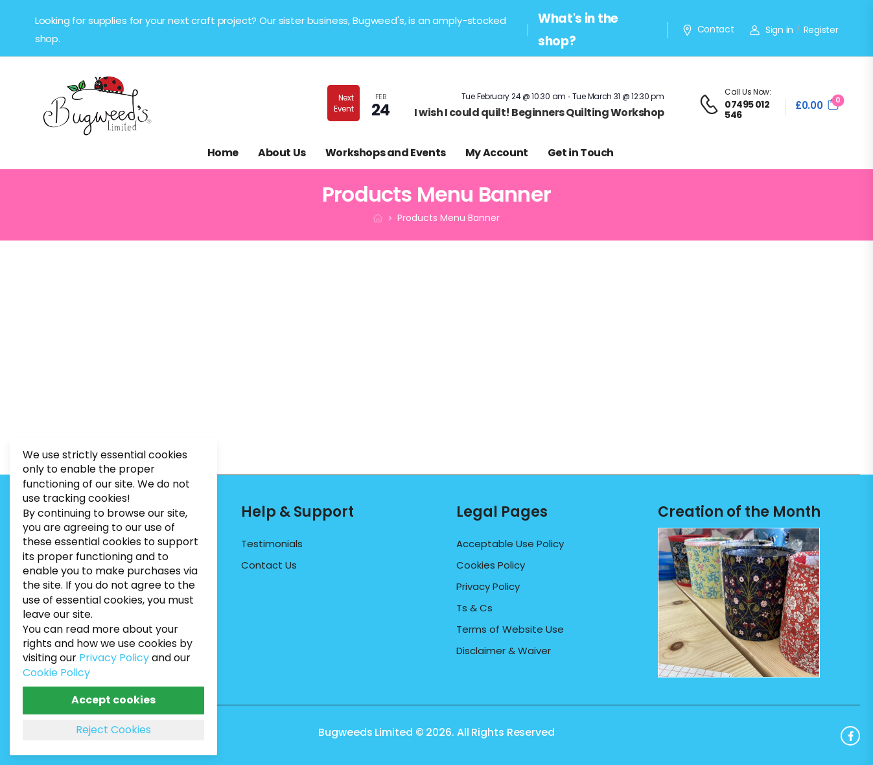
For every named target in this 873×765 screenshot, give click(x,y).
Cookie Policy (56, 672)
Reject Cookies (113, 729)
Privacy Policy (488, 587)
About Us (282, 152)
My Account (496, 152)
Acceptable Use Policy (510, 544)
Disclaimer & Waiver (503, 651)
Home (223, 152)
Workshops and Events (385, 152)
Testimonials (272, 544)
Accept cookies (113, 699)
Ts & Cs (474, 608)
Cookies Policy (490, 565)
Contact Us (269, 565)
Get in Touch (581, 152)
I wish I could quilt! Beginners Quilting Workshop (539, 112)
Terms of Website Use (510, 629)
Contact (708, 30)
